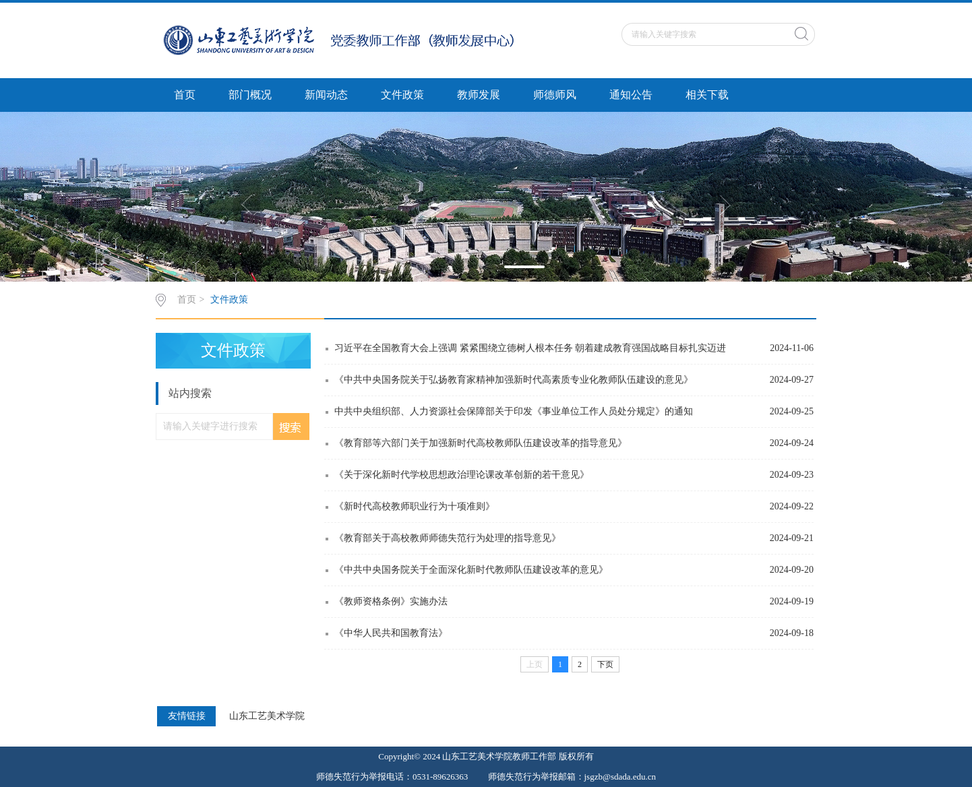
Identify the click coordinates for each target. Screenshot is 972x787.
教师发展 (478, 94)
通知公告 (630, 94)
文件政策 (402, 94)
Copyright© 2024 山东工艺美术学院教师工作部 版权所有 (485, 756)
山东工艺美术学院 (267, 716)
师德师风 (554, 94)
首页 (184, 94)
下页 (605, 664)
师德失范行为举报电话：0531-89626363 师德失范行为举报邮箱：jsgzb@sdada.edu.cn (486, 777)
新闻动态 (326, 94)
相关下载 (707, 94)
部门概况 (250, 94)
